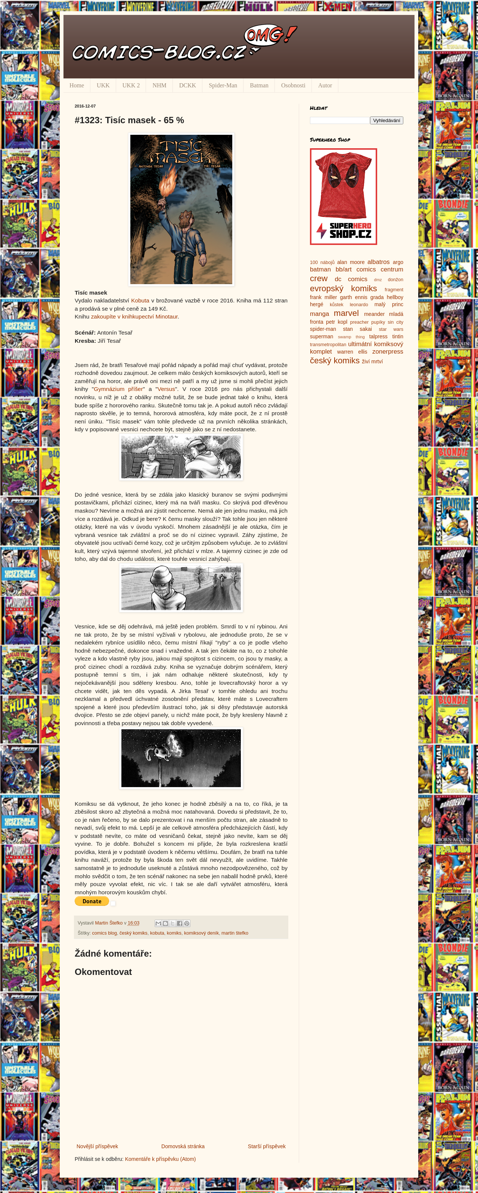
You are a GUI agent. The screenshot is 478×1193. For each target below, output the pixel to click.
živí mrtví (372, 361)
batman (320, 269)
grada (377, 297)
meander (374, 314)
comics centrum (379, 269)
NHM (159, 85)
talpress (378, 336)
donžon (395, 279)
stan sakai (357, 329)
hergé (316, 304)
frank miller (323, 297)
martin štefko (234, 933)
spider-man (323, 329)
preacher (359, 322)
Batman (259, 85)
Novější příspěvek (97, 1146)
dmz (378, 279)
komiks (174, 933)
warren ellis (352, 352)
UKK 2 (131, 85)
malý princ (389, 304)
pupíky (378, 322)
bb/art (344, 269)
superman (321, 336)
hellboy (395, 297)
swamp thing (351, 337)
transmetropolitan (328, 344)
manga (319, 313)
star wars (391, 329)
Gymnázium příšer (118, 389)
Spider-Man (223, 85)
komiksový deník (201, 933)
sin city (395, 322)
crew (319, 278)
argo (398, 262)
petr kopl (336, 322)
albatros (378, 261)
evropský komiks (343, 288)
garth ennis (353, 297)
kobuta (157, 933)
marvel (346, 313)
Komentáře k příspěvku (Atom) (160, 1159)
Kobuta (140, 300)
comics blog (104, 933)
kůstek (336, 304)
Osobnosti (293, 85)
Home (76, 85)
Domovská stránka (183, 1146)
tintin (397, 336)
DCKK (187, 85)
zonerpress (387, 351)
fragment (394, 289)
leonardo (359, 304)
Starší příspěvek (267, 1146)
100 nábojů (322, 262)
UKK (103, 85)
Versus (166, 389)
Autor (325, 85)
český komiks (134, 933)
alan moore (351, 262)
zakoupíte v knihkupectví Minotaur (134, 316)
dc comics (351, 279)
